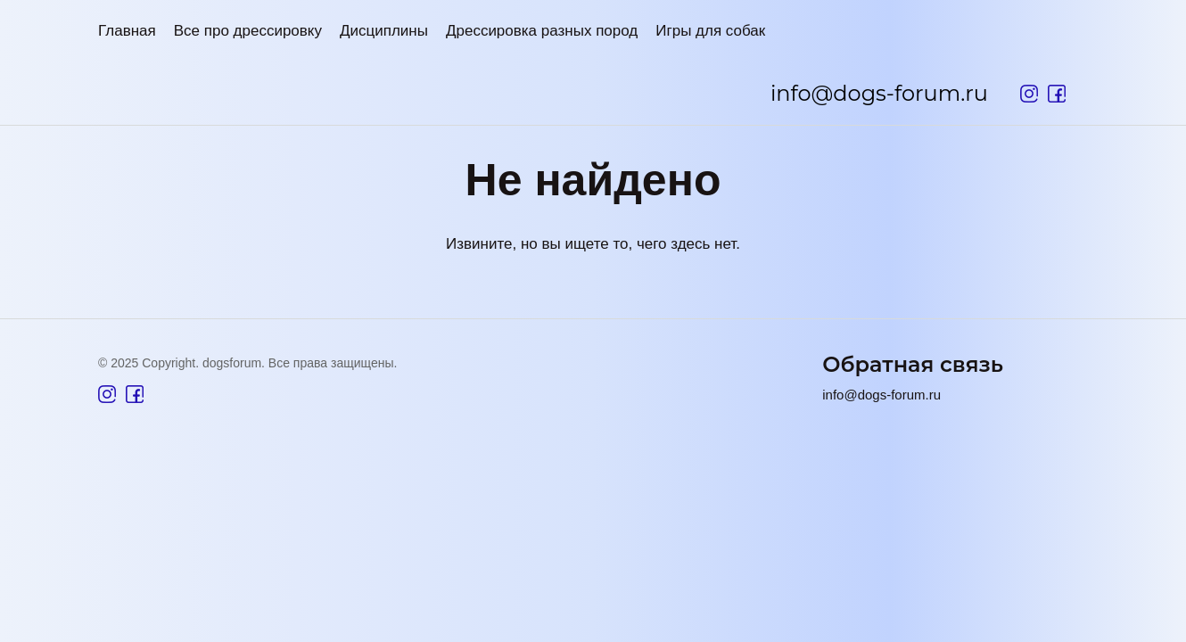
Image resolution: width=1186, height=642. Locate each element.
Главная (127, 30)
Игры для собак (710, 30)
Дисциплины (384, 30)
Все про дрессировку (248, 30)
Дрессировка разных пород (542, 30)
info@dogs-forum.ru (879, 93)
